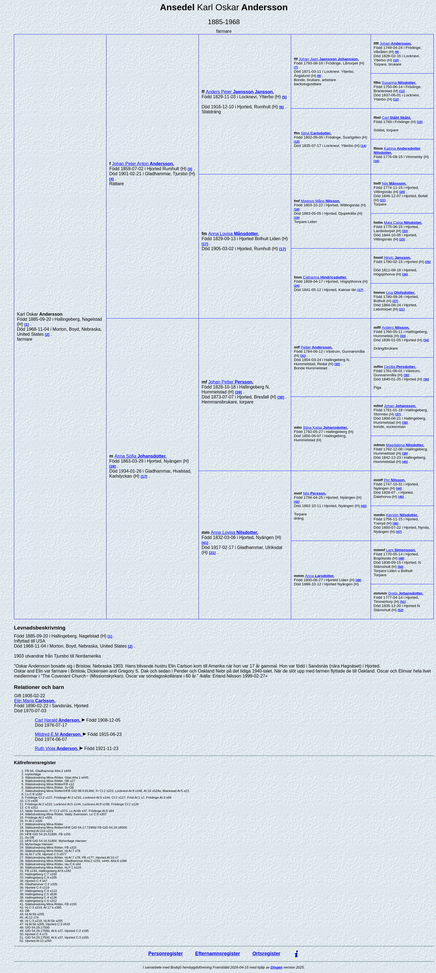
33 (403, 336)
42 (297, 501)
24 (297, 285)
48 (358, 580)
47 (399, 531)
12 (396, 99)
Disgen (277, 967)
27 (395, 301)
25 (428, 262)
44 (399, 488)
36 (426, 379)
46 (395, 523)
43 (364, 506)
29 (238, 392)
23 (402, 239)
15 (420, 122)
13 (297, 141)
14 (363, 145)
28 (112, 466)
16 (376, 161)
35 (406, 375)
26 (405, 274)
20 (402, 192)
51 (403, 601)
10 (396, 60)
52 (400, 610)
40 (405, 461)
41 (205, 543)
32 (337, 364)
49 (401, 558)
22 (405, 231)
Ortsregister (266, 953)
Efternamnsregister (217, 953)
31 (303, 355)
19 (297, 217)
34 (426, 340)
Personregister (165, 953)
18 (297, 209)
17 (205, 244)
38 (405, 422)
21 (383, 200)
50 (400, 566)
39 (405, 453)
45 (401, 496)
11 (402, 91)
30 (281, 397)
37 (398, 414)
